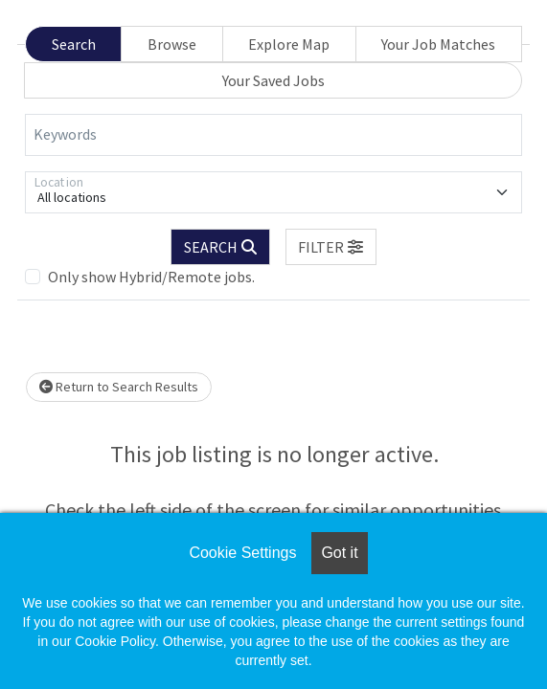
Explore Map (289, 44)
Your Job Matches (438, 44)
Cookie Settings (242, 553)
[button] (331, 247)
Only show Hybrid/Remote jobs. (151, 276)
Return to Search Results (118, 386)
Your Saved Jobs (273, 80)
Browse (172, 44)
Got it (339, 553)
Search (74, 44)
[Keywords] (273, 135)
